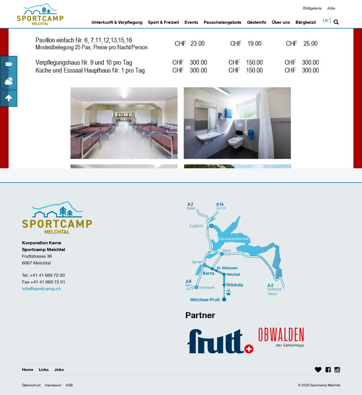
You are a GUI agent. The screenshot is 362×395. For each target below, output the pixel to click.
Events (191, 22)
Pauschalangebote (222, 22)
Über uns (281, 22)
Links (44, 369)
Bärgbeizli (306, 22)
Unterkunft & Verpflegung (117, 22)
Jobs (331, 8)
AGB (69, 385)
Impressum (53, 385)
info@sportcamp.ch (41, 288)
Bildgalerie (312, 8)
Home (27, 369)
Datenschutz (31, 385)
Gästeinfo (256, 22)
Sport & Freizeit (163, 22)
